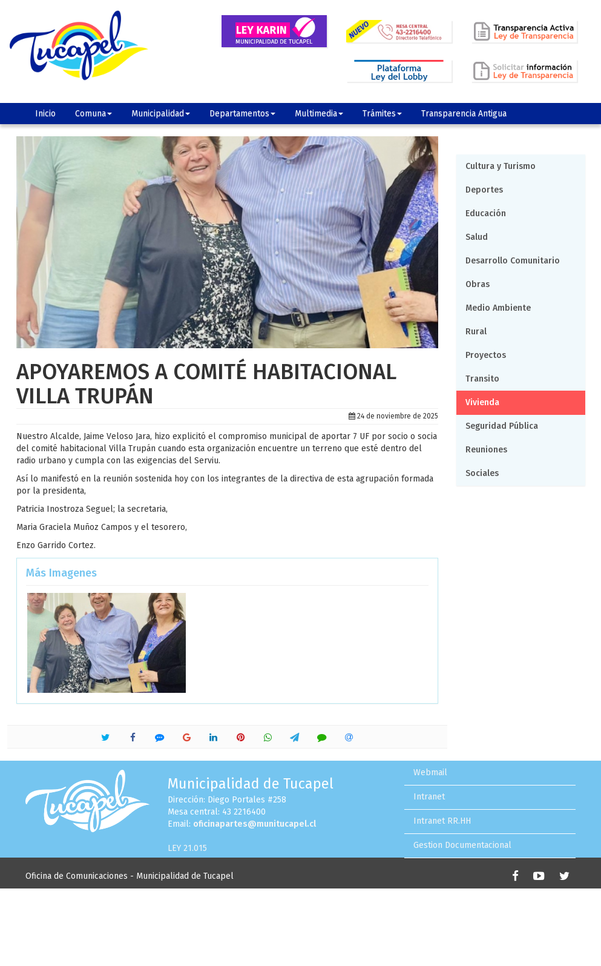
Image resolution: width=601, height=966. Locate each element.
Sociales (482, 473)
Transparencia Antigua (464, 113)
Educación (485, 213)
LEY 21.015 (187, 848)
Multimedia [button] (319, 113)
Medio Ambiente (498, 308)
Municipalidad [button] (160, 113)
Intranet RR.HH (442, 821)
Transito (482, 379)
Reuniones (486, 450)
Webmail (430, 772)
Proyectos (485, 355)
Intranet (429, 797)
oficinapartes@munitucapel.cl (254, 824)
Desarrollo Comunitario (512, 261)
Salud (476, 237)
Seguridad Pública (501, 426)
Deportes (484, 190)
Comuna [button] (93, 113)
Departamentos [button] (242, 113)
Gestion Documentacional (462, 845)
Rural (476, 331)
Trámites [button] (382, 113)
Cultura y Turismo (500, 166)
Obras (477, 284)
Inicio (45, 113)
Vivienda (482, 402)
